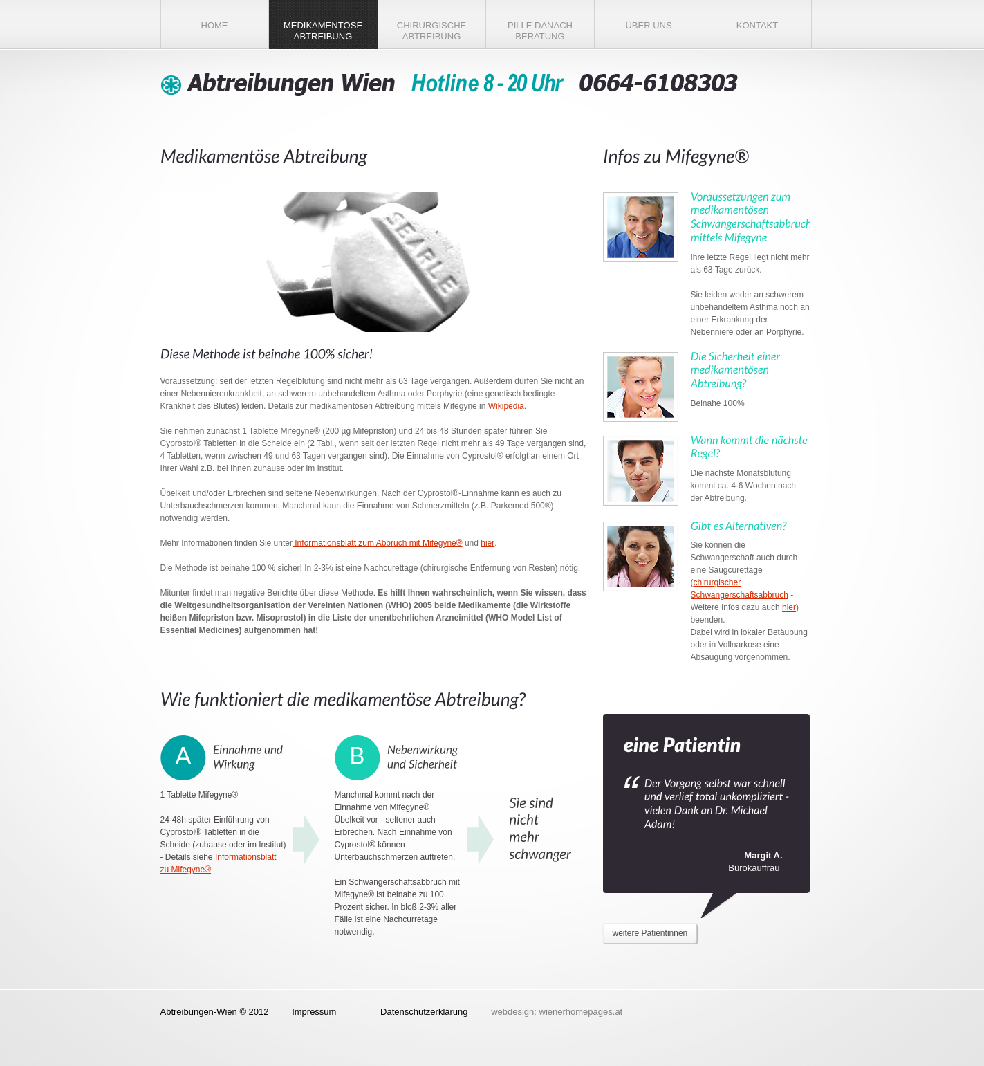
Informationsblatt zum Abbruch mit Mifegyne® (378, 543)
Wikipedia (506, 406)
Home (214, 25)
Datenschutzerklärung (423, 1012)
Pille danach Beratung (540, 31)
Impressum (314, 1012)
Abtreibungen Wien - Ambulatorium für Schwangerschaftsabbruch (450, 84)
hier (487, 543)
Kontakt (757, 25)
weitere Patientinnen (650, 933)
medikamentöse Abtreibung (323, 31)
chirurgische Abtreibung (431, 31)
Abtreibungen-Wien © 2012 (214, 1012)
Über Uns (648, 25)
